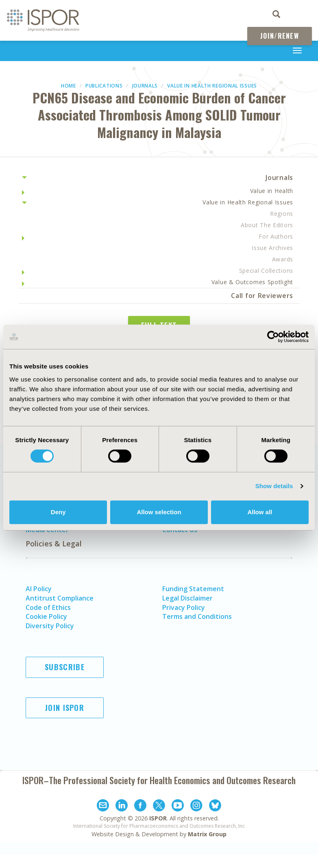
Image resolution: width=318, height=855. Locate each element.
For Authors (276, 236)
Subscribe (65, 667)
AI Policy (39, 588)
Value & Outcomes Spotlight (252, 282)
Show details (274, 485)
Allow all (259, 512)
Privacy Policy (183, 607)
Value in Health (272, 191)
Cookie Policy (46, 616)
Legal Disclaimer (187, 598)
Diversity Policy (50, 625)
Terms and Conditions (197, 616)
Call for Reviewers (262, 295)
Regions (281, 213)
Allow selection (159, 512)
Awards (282, 259)
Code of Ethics (48, 607)
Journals (145, 85)
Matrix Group (207, 834)
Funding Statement (193, 588)
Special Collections (266, 270)
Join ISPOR (64, 707)
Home (68, 85)
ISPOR (158, 818)
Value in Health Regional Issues (212, 85)
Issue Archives (272, 248)
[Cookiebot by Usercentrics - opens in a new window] (273, 337)
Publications (103, 85)
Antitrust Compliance (60, 598)
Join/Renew (279, 36)
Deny (58, 512)
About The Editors (267, 225)
